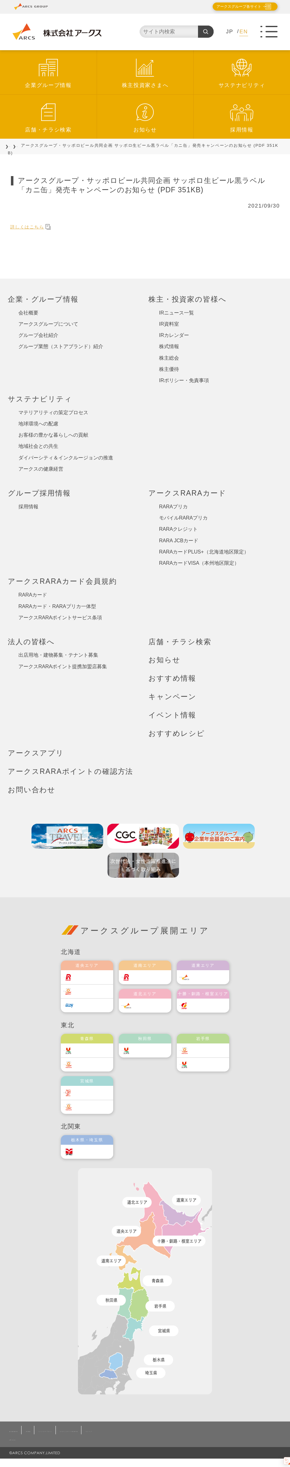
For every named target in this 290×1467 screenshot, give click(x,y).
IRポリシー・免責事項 (184, 380)
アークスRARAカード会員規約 (62, 581)
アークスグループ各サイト (234, 6)
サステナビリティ (242, 85)
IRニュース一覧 (176, 312)
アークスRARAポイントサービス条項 (60, 617)
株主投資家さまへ (145, 85)
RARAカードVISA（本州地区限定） (199, 563)
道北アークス (151, 1005)
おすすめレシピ (176, 733)
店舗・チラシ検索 (48, 130)
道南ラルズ (149, 977)
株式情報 (169, 346)
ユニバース (91, 1050)
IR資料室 (169, 324)
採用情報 (242, 130)
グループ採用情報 (39, 493)
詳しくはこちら (34, 227)
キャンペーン (172, 697)
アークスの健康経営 (40, 469)
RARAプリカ (173, 506)
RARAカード (32, 594)
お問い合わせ (32, 790)
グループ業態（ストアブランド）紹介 (60, 346)
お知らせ (145, 130)
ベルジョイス (93, 1064)
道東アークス (209, 977)
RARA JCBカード (178, 540)
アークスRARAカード (187, 493)
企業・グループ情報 (43, 299)
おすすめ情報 (172, 678)
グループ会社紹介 (38, 335)
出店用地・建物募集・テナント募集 (58, 655)
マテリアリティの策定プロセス (53, 412)
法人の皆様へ (31, 642)
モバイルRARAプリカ (183, 517)
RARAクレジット (178, 529)
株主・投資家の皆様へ (187, 299)
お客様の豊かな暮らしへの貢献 (53, 435)
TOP (13, 145)
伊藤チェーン (93, 1093)
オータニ (89, 1151)
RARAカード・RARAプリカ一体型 (57, 606)
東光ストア (91, 991)
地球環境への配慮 (38, 423)
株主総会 (169, 358)
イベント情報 (172, 715)
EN (243, 32)
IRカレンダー (174, 335)
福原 (200, 1005)
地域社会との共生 (38, 446)
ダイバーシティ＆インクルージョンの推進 (65, 457)
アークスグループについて (48, 324)
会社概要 (28, 312)
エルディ (89, 1005)
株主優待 (169, 369)
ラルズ (86, 977)
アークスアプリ (36, 753)
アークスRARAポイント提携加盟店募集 (62, 666)
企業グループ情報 (48, 85)
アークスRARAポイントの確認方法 (70, 771)
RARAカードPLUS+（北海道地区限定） (204, 551)
